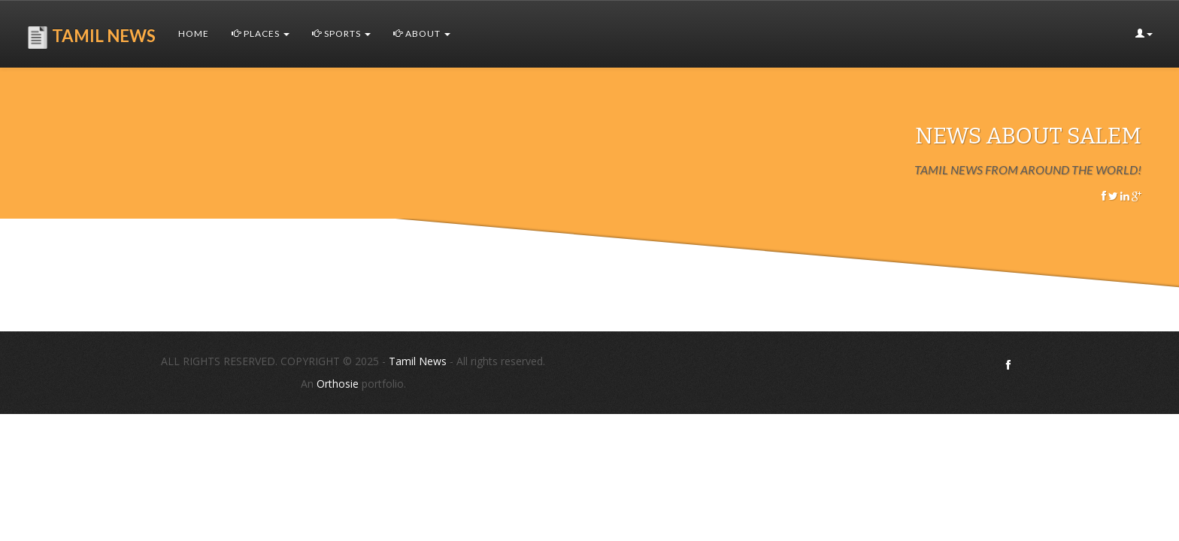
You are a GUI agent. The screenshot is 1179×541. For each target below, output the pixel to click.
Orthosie (339, 383)
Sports (341, 33)
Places (260, 33)
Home (193, 33)
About (421, 33)
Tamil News (418, 361)
